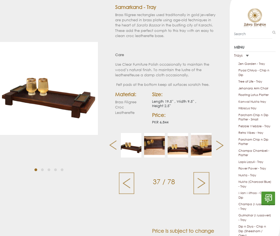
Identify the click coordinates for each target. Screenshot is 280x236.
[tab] (255, 55)
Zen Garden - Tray (251, 64)
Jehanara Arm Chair (253, 88)
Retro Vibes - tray (250, 133)
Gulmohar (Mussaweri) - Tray (254, 217)
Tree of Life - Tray (250, 81)
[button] (36, 164)
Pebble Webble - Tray (254, 126)
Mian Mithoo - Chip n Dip (253, 195)
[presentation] (111, 145)
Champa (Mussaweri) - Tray (254, 206)
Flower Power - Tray (252, 168)
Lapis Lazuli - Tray (250, 162)
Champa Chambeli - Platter (253, 153)
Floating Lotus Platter (253, 95)
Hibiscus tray (247, 108)
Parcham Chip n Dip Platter (253, 141)
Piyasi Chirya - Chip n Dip (253, 72)
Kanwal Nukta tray (252, 101)
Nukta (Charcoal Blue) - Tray (254, 184)
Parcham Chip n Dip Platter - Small (253, 117)
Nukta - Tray (247, 175)
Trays (241, 55)
